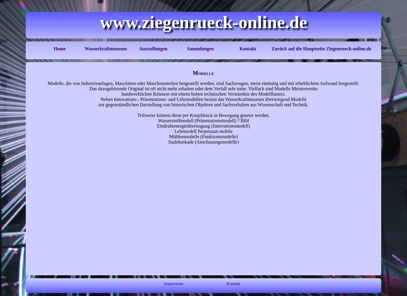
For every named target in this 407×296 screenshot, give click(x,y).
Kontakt (248, 48)
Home (60, 48)
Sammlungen (200, 48)
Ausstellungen (153, 48)
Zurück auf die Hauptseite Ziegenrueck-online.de (321, 48)
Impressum (173, 283)
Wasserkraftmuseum (106, 48)
